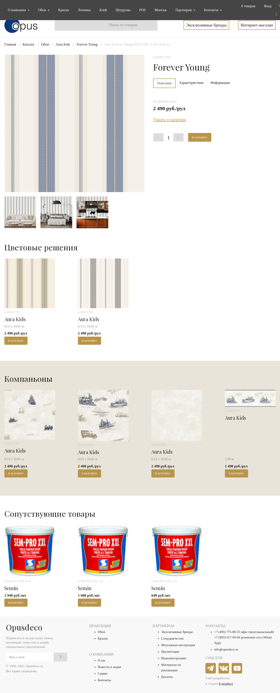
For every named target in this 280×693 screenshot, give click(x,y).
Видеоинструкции (173, 658)
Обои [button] (42, 10)
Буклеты (167, 677)
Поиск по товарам (123, 25)
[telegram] (210, 668)
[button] (247, 6)
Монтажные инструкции (178, 645)
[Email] (36, 657)
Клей (103, 10)
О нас (102, 660)
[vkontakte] (224, 668)
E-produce (226, 683)
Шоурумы (123, 10)
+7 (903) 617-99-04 (227, 637)
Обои (45, 44)
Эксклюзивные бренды (206, 25)
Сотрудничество (172, 638)
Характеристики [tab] (191, 83)
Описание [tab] (164, 83)
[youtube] (237, 668)
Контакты (104, 680)
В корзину (200, 137)
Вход (267, 6)
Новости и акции (109, 667)
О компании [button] (17, 10)
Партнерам (183, 10)
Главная (10, 44)
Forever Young (87, 44)
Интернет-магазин (257, 25)
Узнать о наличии (169, 119)
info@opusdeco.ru (226, 649)
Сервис (103, 673)
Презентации (170, 651)
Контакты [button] (211, 10)
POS (142, 10)
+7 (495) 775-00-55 (227, 632)
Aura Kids (63, 44)
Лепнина (84, 10)
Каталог (29, 44)
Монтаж (160, 10)
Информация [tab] (220, 83)
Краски (63, 10)
